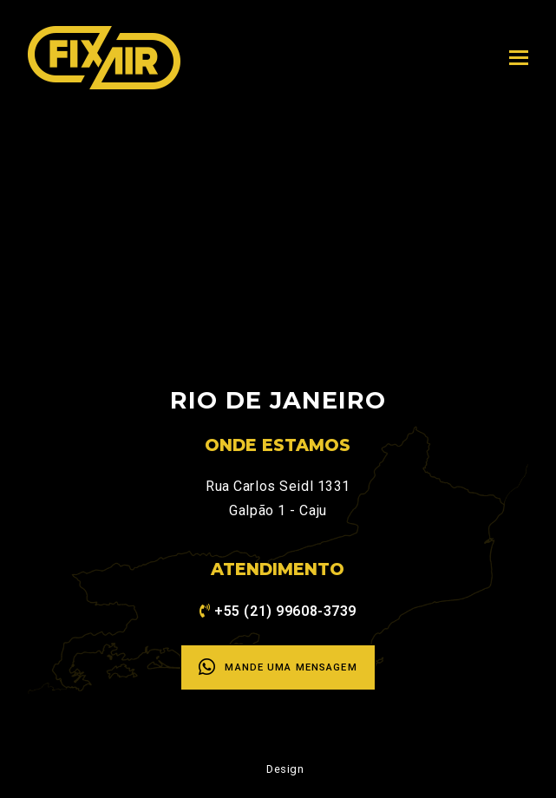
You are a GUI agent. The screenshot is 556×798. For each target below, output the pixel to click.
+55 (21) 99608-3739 (285, 611)
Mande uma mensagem (277, 667)
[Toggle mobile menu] (518, 58)
